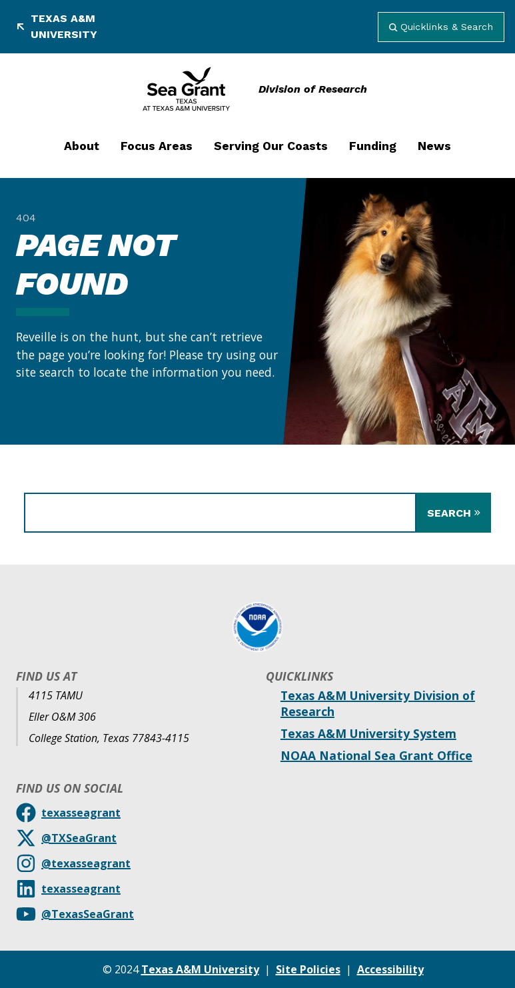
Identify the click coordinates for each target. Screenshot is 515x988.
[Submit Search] (453, 513)
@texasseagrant (86, 863)
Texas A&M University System (368, 733)
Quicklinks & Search (441, 26)
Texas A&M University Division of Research (377, 703)
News (434, 146)
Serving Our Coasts (271, 146)
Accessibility (390, 969)
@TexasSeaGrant (87, 914)
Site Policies (308, 969)
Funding (372, 146)
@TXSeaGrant (79, 838)
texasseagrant (81, 812)
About (81, 146)
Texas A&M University (56, 26)
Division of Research (312, 89)
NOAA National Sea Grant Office (376, 755)
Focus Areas (157, 146)
